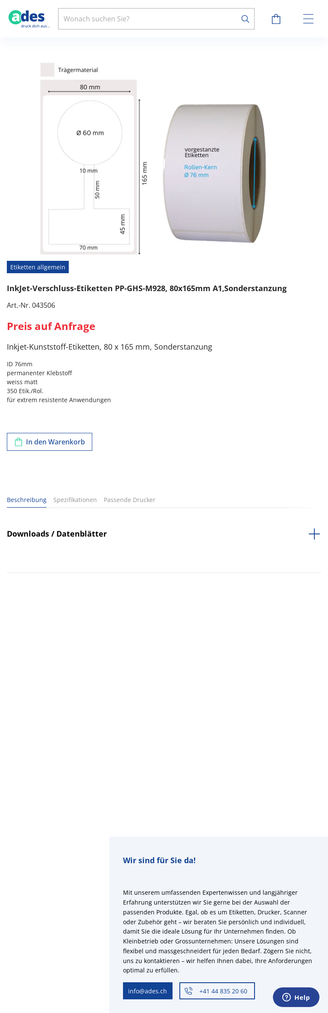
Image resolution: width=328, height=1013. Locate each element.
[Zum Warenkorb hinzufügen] (49, 442)
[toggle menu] (308, 19)
